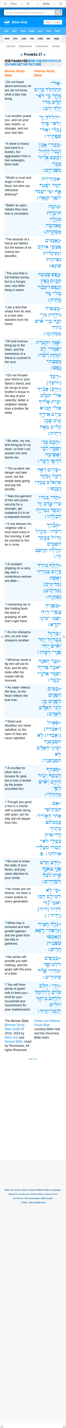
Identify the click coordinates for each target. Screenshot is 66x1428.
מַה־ (46, 102)
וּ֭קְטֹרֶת (43, 342)
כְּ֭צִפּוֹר (52, 308)
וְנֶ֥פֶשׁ (56, 287)
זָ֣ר (41, 117)
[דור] (43, 909)
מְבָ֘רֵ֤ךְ (52, 525)
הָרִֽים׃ (54, 949)
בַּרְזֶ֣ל (53, 633)
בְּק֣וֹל (41, 531)
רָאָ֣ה (41, 469)
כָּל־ (56, 293)
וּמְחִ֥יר (54, 970)
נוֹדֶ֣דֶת (54, 314)
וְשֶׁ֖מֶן (56, 618)
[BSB (32, 61)
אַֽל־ (55, 83)
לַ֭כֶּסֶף (55, 775)
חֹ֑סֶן (41, 896)
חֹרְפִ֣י (55, 461)
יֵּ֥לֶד (57, 108)
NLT (31, 64)
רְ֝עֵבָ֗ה (44, 287)
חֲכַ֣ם (54, 442)
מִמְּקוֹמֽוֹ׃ (51, 333)
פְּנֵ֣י (57, 868)
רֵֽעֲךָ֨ (54, 376)
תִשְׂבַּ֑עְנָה (52, 741)
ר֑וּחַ (45, 612)
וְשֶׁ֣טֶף (45, 185)
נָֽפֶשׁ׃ (55, 367)
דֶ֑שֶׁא (40, 930)
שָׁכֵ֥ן (48, 420)
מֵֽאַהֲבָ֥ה (53, 225)
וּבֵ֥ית (56, 401)
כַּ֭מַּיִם (53, 688)
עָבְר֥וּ (40, 482)
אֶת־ (56, 816)
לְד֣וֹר (55, 909)
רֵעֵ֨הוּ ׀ (54, 531)
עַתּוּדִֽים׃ (51, 977)
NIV (25, 64)
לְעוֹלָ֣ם (54, 896)
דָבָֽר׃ (43, 461)
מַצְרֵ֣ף (52, 769)
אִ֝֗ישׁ (39, 321)
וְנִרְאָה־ (53, 930)
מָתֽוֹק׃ (54, 299)
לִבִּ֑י (45, 448)
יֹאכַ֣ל (55, 667)
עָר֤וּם (53, 469)
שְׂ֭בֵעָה (44, 274)
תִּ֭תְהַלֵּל (53, 89)
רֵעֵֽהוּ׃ (43, 652)
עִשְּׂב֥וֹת (54, 943)
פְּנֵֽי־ (56, 652)
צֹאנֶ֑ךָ (47, 868)
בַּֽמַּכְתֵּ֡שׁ (53, 822)
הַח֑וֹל (44, 151)
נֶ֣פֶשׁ (56, 274)
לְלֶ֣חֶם (55, 998)
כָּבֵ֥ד (56, 163)
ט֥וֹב (57, 420)
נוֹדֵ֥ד (56, 327)
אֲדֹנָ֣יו (43, 673)
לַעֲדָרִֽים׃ (51, 881)
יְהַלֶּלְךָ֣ (52, 117)
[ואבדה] (52, 729)
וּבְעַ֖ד (55, 510)
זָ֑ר (39, 503)
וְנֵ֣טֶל (56, 151)
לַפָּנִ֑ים (54, 701)
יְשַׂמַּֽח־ (54, 348)
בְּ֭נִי (44, 442)
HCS (51, 61)
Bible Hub (11, 1037)
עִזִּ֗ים (56, 992)
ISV (7, 64)
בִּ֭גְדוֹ (44, 497)
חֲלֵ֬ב (43, 985)
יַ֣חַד (46, 646)
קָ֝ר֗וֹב (55, 427)
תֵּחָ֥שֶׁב (41, 550)
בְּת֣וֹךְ (55, 828)
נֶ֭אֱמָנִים (52, 240)
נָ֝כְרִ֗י (56, 129)
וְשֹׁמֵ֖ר (55, 673)
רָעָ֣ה (56, 476)
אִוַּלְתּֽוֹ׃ (53, 853)
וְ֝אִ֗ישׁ (56, 646)
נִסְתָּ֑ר (45, 476)
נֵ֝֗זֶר (46, 902)
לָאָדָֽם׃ (53, 714)
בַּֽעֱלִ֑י (55, 841)
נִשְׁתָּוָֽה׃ (53, 597)
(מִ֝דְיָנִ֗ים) (52, 590)
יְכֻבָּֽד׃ (54, 680)
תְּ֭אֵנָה (43, 661)
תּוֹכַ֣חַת (54, 212)
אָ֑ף (58, 191)
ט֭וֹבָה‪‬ (54, 206)
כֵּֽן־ (48, 321)
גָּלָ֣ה (54, 924)
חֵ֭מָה (56, 185)
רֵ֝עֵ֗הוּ (43, 355)
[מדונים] (52, 584)
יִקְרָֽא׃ (54, 624)
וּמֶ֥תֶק (55, 355)
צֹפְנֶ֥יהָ (52, 605)
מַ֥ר (48, 293)
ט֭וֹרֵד (42, 565)
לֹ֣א (40, 735)
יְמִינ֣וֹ (44, 618)
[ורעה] (54, 382)
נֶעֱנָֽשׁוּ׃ (53, 488)
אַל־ (56, 408)
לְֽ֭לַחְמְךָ (42, 992)
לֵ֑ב (43, 348)
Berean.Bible (14, 1041)
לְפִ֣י (57, 788)
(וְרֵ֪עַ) (55, 389)
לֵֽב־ (57, 707)
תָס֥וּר (55, 847)
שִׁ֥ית (57, 875)
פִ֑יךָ (45, 123)
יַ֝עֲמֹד (40, 191)
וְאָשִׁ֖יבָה (53, 454)
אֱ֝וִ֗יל (44, 157)
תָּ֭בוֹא (45, 408)
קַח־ (54, 497)
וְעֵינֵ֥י (56, 748)
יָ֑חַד (42, 639)
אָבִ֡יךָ (43, 389)
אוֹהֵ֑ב (43, 246)
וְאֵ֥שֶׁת (55, 578)
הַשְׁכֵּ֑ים (54, 544)
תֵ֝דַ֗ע (56, 102)
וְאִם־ (56, 902)
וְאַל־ (44, 129)
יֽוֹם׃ (47, 108)
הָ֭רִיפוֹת (53, 834)
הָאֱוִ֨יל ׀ (43, 816)
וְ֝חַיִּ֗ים (55, 1004)
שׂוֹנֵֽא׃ (54, 265)
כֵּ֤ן (44, 701)
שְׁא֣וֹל (53, 722)
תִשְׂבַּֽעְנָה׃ (51, 760)
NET (20, 64)
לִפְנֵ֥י (56, 197)
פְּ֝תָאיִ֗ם (54, 482)
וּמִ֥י (50, 191)
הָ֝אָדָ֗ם (45, 707)
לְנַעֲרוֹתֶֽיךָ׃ (49, 1011)
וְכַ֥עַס (55, 157)
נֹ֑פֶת (45, 280)
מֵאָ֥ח (44, 427)
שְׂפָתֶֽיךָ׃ (52, 136)
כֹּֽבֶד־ (54, 145)
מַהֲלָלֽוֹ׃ (52, 794)
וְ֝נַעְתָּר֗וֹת (52, 253)
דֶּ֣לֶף (54, 565)
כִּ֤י (48, 95)
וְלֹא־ (56, 123)
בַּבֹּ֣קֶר (44, 537)
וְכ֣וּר (43, 775)
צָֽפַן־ (56, 612)
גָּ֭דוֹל (56, 537)
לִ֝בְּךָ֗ (47, 875)
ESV (45, 61)
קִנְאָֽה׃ (43, 197)
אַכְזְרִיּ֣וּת (51, 179)
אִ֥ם (55, 803)
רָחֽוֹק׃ (54, 433)
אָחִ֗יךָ (44, 401)
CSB (39, 61)
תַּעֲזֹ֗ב (45, 395)
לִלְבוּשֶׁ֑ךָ (52, 964)
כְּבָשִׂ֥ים (51, 958)
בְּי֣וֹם (39, 89)
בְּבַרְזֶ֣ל (54, 639)
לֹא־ (40, 95)
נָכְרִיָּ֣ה (42, 510)
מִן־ (43, 314)
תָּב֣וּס (55, 280)
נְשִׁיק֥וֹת (53, 259)
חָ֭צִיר (43, 924)
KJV (58, 61)
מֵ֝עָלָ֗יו (42, 847)
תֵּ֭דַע (44, 862)
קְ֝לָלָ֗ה (55, 550)
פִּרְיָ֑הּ (43, 667)
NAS (13, 64)
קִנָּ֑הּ (57, 321)
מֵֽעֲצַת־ (53, 361)
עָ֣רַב (47, 503)
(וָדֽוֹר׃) (53, 915)
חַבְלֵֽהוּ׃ (52, 516)
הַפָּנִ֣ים (54, 695)
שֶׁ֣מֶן (56, 342)
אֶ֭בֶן (43, 145)
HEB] (38, 64)
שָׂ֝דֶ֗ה (42, 970)
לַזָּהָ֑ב (55, 782)
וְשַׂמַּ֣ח (55, 448)
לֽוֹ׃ (57, 556)
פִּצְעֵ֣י (55, 246)
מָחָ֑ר (56, 95)
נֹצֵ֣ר (55, 661)
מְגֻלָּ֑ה (55, 219)
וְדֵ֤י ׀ (54, 985)
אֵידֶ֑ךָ (44, 414)
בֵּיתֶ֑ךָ (42, 998)
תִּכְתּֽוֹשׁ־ (52, 809)
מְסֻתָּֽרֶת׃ (52, 231)
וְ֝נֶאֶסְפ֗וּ (53, 936)
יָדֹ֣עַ (55, 862)
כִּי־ (57, 503)
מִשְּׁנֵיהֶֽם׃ (51, 170)
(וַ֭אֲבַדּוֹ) (53, 735)
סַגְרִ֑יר (43, 571)
